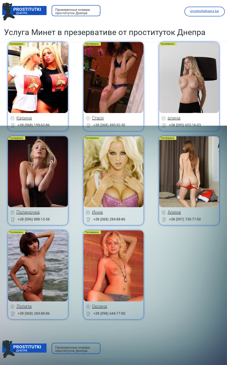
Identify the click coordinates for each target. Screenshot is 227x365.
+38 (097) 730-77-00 (185, 219)
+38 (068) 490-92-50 (109, 125)
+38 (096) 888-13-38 (34, 219)
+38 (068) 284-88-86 (109, 219)
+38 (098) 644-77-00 (109, 313)
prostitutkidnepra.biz (204, 11)
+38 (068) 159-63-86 (34, 125)
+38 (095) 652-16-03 (185, 125)
